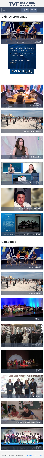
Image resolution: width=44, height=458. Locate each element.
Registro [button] (25, 10)
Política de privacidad (34, 455)
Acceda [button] (33, 10)
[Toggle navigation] (4, 10)
